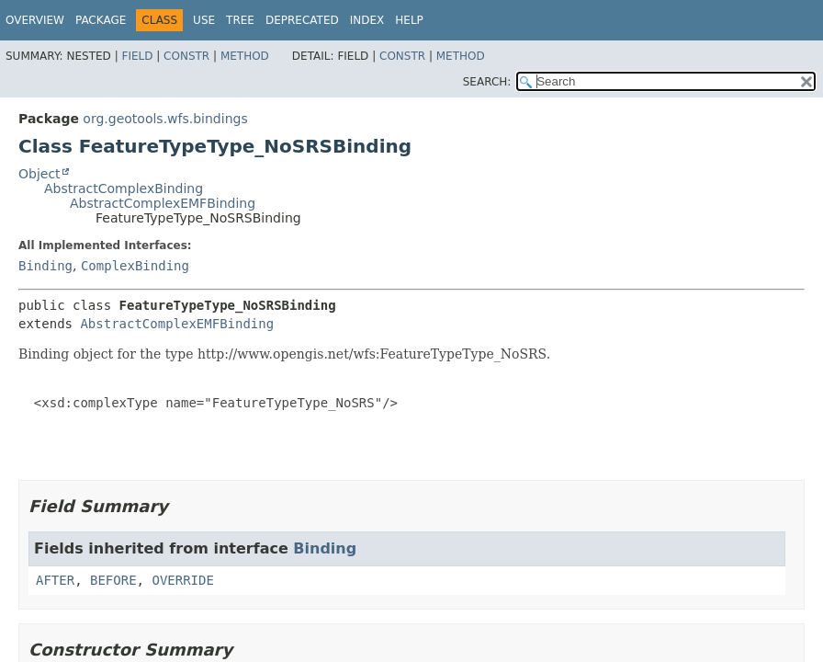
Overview (35, 20)
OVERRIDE (182, 580)
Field (136, 56)
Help (409, 20)
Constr (186, 56)
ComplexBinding (135, 265)
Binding (45, 265)
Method (244, 56)
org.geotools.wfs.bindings (165, 118)
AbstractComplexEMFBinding (162, 203)
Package (100, 20)
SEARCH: (487, 81)
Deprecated (302, 20)
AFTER (55, 580)
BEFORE (113, 580)
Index (367, 20)
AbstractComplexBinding (123, 188)
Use (204, 20)
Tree (240, 20)
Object (39, 173)
